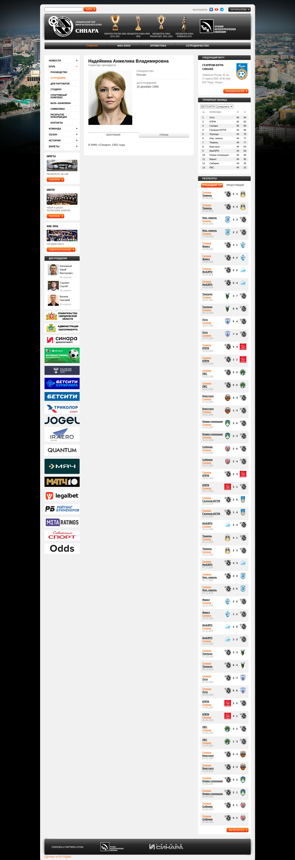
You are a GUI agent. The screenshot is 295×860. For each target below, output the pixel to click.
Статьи (163, 135)
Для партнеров (60, 84)
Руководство (59, 72)
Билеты (54, 146)
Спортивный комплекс (59, 96)
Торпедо (207, 294)
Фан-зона (124, 45)
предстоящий (235, 185)
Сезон (53, 134)
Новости (55, 60)
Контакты (57, 123)
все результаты (236, 830)
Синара (206, 192)
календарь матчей (234, 91)
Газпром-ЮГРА (211, 501)
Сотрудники (58, 78)
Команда (55, 128)
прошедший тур (212, 185)
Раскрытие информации (59, 115)
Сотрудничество (197, 45)
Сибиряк (207, 447)
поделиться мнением (60, 249)
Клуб (52, 66)
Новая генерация (212, 421)
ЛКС (204, 373)
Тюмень (207, 195)
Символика (58, 109)
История (55, 140)
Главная (92, 45)
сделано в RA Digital (58, 856)
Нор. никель (209, 217)
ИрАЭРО (207, 271)
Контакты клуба (238, 9)
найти (89, 9)
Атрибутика (158, 45)
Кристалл (208, 396)
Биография (113, 135)
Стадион (56, 89)
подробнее (54, 179)
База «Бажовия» (61, 103)
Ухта (205, 319)
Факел (206, 246)
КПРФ (205, 348)
